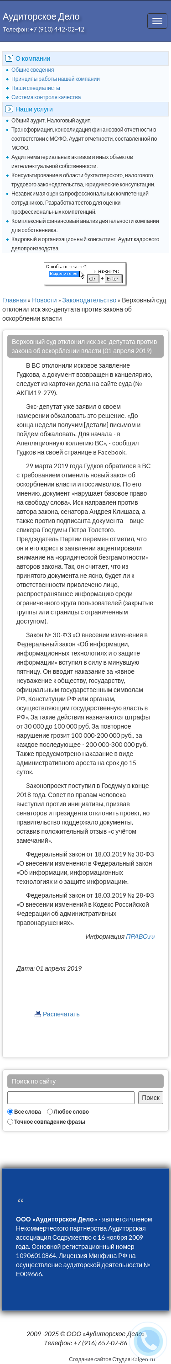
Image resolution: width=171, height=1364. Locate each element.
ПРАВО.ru (140, 936)
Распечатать (61, 1014)
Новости (44, 300)
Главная (14, 300)
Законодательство (89, 300)
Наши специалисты (35, 88)
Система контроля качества (46, 97)
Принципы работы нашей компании (55, 78)
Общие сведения (32, 69)
